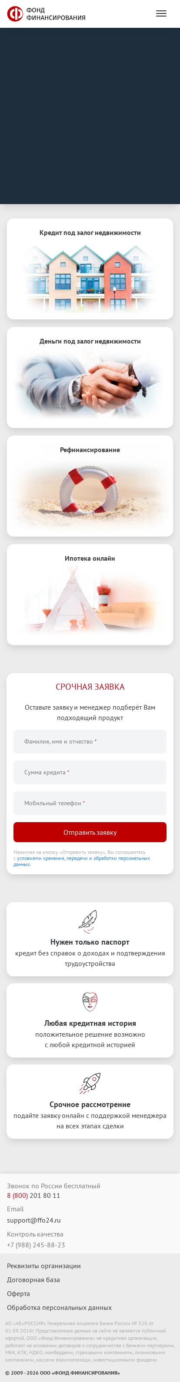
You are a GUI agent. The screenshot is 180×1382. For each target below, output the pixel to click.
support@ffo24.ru (34, 1220)
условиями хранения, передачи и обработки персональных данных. (81, 861)
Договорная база (33, 1279)
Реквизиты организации (44, 1265)
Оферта (18, 1293)
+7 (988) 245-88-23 (36, 1244)
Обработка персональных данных (59, 1307)
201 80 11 (33, 1195)
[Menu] (161, 14)
